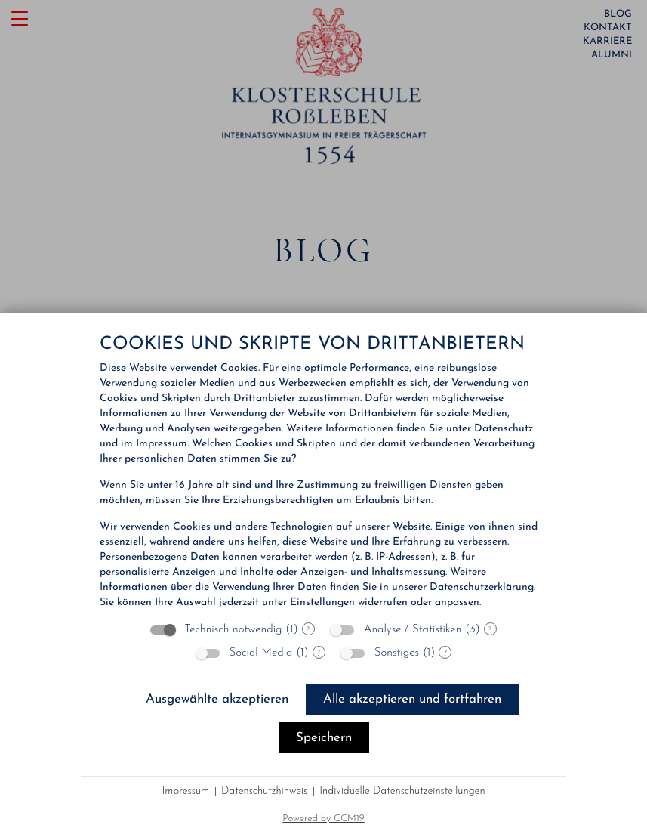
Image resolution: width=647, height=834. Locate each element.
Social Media (261, 653)
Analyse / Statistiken (413, 629)
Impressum (185, 791)
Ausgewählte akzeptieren (217, 699)
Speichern (324, 737)
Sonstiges (396, 653)
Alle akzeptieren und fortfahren (412, 699)
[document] (323, 472)
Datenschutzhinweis (264, 791)
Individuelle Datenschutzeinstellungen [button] (402, 791)
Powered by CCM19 (323, 818)
